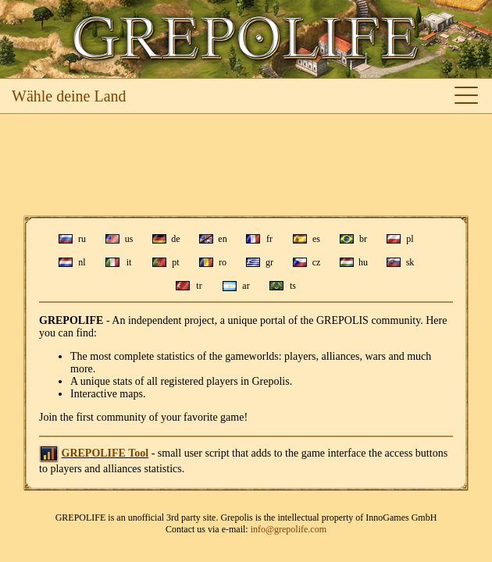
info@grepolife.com (288, 529)
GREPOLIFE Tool (105, 453)
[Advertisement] (246, 165)
